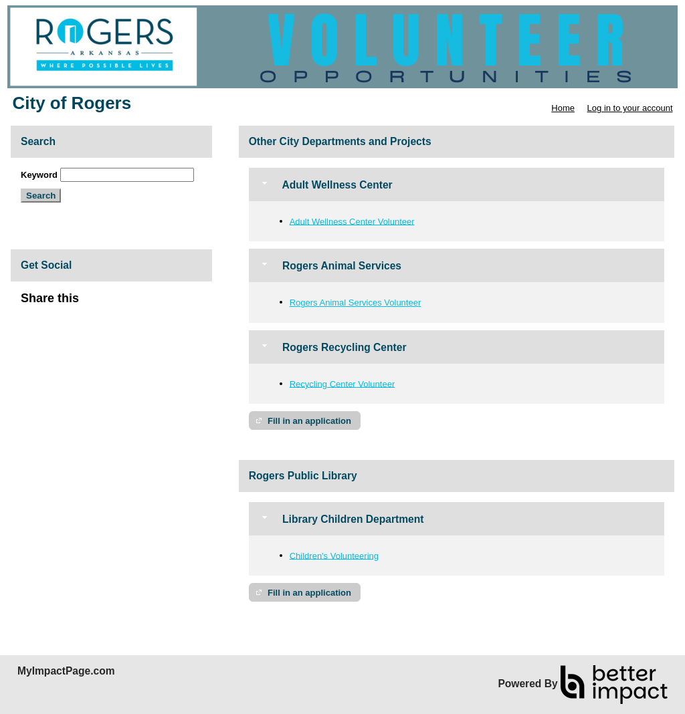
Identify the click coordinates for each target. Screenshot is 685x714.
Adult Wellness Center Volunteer (352, 221)
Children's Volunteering (334, 555)
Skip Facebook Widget (122, 304)
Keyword (39, 175)
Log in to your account (630, 108)
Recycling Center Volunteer (342, 383)
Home (563, 108)
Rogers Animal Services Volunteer (355, 303)
